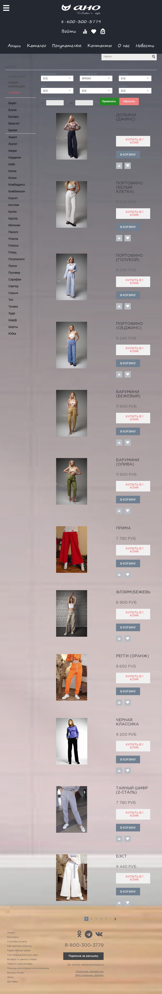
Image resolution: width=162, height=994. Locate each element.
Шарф (12, 320)
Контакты (99, 45)
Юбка (12, 333)
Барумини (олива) (127, 462)
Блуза (12, 110)
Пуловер (14, 272)
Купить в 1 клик (134, 141)
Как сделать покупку (19, 946)
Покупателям (66, 45)
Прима (123, 528)
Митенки (14, 225)
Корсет (13, 198)
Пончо (12, 266)
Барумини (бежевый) (128, 394)
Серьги (13, 293)
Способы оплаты (17, 942)
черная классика (127, 722)
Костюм (13, 205)
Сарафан (14, 279)
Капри (12, 150)
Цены (10, 977)
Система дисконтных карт (22, 955)
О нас (124, 45)
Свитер (13, 286)
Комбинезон (16, 191)
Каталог (36, 45)
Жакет (12, 137)
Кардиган (14, 157)
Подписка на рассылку (83, 956)
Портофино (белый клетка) (129, 187)
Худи (11, 313)
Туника (13, 306)
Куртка (13, 218)
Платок (13, 238)
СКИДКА (14, 93)
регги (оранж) (132, 656)
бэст (121, 856)
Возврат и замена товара (22, 959)
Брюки (12, 130)
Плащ (12, 252)
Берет (12, 103)
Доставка (12, 982)
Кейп (11, 164)
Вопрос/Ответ (15, 973)
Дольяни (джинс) (126, 117)
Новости (145, 45)
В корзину (128, 154)
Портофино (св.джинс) (129, 326)
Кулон (12, 211)
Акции (14, 45)
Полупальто (16, 259)
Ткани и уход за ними (19, 964)
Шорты (13, 327)
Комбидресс (16, 184)
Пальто (13, 232)
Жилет (13, 144)
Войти (69, 31)
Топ (10, 299)
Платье (13, 245)
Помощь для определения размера (28, 968)
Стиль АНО (16, 77)
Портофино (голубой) (129, 258)
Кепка (12, 171)
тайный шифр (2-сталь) (132, 790)
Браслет (14, 123)
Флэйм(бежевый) (136, 592)
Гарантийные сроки (18, 951)
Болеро (13, 116)
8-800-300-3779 (81, 21)
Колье (12, 177)
